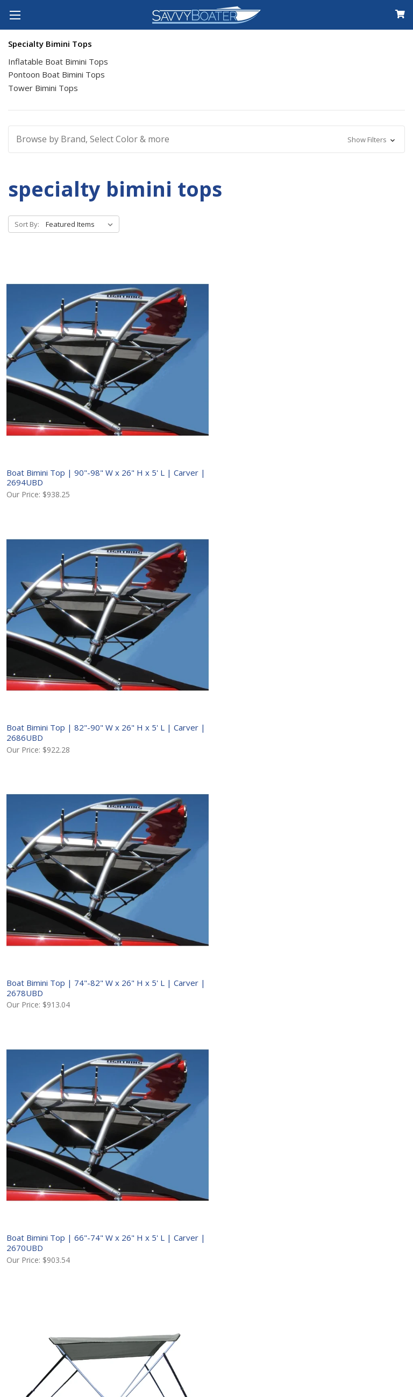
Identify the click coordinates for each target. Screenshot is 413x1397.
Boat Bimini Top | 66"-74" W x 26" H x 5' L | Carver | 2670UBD (69, 577)
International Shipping (260, 1117)
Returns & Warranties (258, 1135)
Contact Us (35, 1100)
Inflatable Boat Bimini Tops (58, 61)
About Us (30, 1082)
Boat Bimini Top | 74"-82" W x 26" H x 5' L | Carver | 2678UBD (341, 400)
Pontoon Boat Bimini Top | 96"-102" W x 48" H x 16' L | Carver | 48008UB (197, 770)
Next (391, 1018)
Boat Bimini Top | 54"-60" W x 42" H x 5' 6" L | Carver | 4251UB (336, 582)
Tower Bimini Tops (43, 87)
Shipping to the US (251, 1082)
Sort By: (27, 224)
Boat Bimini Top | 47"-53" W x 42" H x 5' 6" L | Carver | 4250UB (200, 582)
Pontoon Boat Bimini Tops (56, 74)
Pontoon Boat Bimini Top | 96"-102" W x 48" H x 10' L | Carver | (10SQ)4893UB (61, 770)
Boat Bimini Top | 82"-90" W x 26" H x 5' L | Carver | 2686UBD (205, 400)
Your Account (40, 1117)
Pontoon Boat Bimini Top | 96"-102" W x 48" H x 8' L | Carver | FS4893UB (331, 958)
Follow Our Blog (47, 1233)
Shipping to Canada (253, 1100)
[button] (206, 139)
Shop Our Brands (48, 1216)
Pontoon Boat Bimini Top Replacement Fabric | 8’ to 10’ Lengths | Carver (64, 958)
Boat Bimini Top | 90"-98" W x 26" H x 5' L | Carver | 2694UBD (69, 400)
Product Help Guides (57, 1180)
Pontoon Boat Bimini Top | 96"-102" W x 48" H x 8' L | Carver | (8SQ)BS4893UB (331, 770)
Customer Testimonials (64, 1198)
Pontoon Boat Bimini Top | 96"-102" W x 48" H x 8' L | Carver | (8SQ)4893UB (195, 958)
